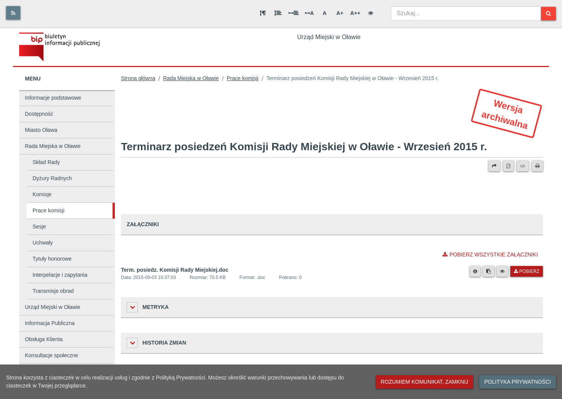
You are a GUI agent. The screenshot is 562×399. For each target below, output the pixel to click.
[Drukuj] (537, 166)
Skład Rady (46, 162)
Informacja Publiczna (50, 323)
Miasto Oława (41, 130)
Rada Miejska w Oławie (53, 146)
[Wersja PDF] (508, 166)
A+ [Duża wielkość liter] (340, 13)
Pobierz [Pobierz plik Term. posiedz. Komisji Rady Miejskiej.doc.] (526, 271)
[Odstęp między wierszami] (278, 13)
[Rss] (13, 13)
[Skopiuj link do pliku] (488, 271)
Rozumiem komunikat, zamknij (424, 382)
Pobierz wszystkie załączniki (490, 254)
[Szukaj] (548, 13)
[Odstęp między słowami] (294, 13)
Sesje (39, 226)
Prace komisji (48, 210)
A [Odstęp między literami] (309, 13)
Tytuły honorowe (52, 259)
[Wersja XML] (523, 166)
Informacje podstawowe (53, 98)
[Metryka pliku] (475, 271)
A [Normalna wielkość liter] (325, 13)
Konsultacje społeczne (51, 355)
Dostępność (39, 114)
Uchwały (43, 243)
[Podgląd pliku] (502, 271)
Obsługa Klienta (44, 339)
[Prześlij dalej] (494, 166)
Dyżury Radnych (52, 178)
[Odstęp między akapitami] (262, 13)
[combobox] (466, 13)
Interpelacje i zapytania (60, 275)
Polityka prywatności (517, 382)
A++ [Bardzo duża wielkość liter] (355, 13)
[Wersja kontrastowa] (370, 13)
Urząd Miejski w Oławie (52, 307)
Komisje (42, 194)
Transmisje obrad (53, 291)
